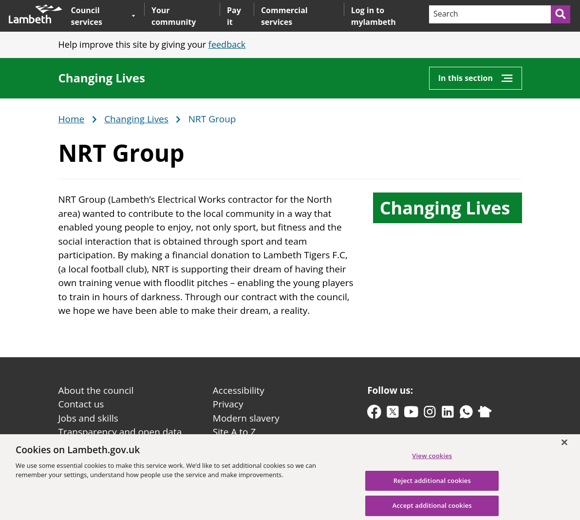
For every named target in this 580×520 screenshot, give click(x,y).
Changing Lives (101, 78)
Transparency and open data (120, 431)
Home (71, 119)
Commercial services (284, 16)
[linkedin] (448, 414)
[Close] (564, 446)
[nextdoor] (485, 414)
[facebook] (374, 414)
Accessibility (238, 390)
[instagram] (430, 414)
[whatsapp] (466, 414)
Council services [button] (103, 16)
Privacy (228, 404)
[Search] (489, 14)
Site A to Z (234, 431)
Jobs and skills (88, 418)
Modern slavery (246, 418)
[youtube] (411, 414)
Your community (173, 16)
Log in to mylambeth (373, 16)
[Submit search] (561, 14)
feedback (226, 44)
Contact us (81, 404)
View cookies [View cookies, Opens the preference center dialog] (432, 459)
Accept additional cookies (432, 509)
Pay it (234, 16)
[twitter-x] (393, 414)
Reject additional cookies (432, 484)
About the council (96, 390)
